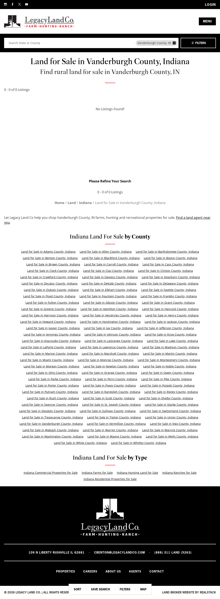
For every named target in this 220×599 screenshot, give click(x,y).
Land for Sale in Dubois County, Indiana (51, 290)
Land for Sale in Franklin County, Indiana (169, 296)
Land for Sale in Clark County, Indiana (53, 271)
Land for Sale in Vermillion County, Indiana (116, 424)
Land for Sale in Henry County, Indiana (172, 315)
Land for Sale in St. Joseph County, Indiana (111, 405)
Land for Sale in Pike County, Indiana (166, 379)
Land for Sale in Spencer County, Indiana (50, 405)
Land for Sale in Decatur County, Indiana (49, 283)
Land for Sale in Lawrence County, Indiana (109, 347)
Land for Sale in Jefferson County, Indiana (165, 328)
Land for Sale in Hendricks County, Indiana (112, 315)
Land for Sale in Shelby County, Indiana (166, 398)
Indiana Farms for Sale (97, 473)
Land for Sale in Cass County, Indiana (168, 264)
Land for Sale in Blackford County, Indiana (111, 258)
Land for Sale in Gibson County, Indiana (110, 303)
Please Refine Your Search (110, 181)
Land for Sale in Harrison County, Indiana (50, 315)
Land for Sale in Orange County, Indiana (109, 373)
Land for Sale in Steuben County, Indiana (47, 411)
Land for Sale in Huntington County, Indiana (110, 322)
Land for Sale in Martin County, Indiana (170, 354)
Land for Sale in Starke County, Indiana (171, 405)
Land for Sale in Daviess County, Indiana (110, 277)
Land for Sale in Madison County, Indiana (170, 347)
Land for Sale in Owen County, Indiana (167, 373)
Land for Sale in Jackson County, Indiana (172, 322)
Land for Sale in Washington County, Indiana (52, 436)
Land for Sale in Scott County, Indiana (109, 398)
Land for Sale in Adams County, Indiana (48, 252)
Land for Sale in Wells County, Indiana (172, 436)
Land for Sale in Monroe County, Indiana (106, 360)
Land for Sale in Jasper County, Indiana (53, 328)
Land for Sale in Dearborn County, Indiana (171, 277)
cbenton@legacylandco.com (119, 552)
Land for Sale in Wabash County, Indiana (51, 430)
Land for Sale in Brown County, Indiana (53, 264)
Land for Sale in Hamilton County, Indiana (109, 309)
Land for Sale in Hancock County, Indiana (170, 309)
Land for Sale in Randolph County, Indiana (111, 392)
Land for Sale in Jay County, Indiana (108, 328)
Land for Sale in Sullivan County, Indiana (108, 411)
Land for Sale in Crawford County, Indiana (49, 277)
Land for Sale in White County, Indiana (80, 443)
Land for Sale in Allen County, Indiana (106, 252)
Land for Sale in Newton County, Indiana (111, 366)
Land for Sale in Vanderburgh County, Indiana (51, 424)
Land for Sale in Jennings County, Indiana (52, 334)
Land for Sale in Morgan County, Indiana (51, 366)
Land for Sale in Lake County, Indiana (172, 341)
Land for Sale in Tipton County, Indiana (114, 417)
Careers (90, 571)
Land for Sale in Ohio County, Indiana (52, 373)
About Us (113, 571)
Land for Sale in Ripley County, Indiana (171, 392)
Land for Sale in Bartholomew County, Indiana (167, 252)
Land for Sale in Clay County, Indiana (108, 271)
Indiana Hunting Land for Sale (137, 473)
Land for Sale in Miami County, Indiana (47, 360)
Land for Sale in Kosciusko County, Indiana (51, 341)
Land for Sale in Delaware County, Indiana (169, 283)
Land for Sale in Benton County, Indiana (50, 258)
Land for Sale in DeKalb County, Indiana (109, 283)
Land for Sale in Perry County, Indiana (111, 379)
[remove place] (174, 43)
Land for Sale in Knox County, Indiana (171, 334)
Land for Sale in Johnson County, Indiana (113, 334)
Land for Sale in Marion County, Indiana (50, 354)
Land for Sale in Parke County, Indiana (54, 379)
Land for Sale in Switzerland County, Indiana (170, 411)
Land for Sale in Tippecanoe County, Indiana (52, 417)
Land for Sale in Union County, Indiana (171, 417)
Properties (65, 571)
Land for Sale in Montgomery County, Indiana (169, 360)
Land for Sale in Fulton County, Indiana (52, 303)
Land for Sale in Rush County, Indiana (53, 398)
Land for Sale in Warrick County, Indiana (170, 430)
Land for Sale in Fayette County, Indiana (168, 290)
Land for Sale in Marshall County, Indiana (110, 354)
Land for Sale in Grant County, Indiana (168, 303)
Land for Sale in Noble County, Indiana (169, 366)
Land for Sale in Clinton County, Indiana (165, 271)
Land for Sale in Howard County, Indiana (48, 322)
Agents (135, 571)
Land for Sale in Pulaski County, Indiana (167, 385)
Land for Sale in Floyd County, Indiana (49, 296)
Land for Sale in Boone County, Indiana (170, 258)
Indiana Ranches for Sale (179, 473)
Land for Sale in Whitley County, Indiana (138, 443)
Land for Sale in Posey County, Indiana (109, 385)
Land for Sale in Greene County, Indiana (48, 309)
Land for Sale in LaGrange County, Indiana (114, 341)
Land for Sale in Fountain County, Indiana (108, 296)
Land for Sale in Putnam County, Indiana (50, 392)
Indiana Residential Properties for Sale (110, 479)
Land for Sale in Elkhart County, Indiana (110, 290)
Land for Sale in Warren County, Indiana (110, 430)
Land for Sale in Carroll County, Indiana (111, 264)
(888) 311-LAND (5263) (173, 552)
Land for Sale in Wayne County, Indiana (115, 436)
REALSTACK (208, 592)
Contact (157, 571)
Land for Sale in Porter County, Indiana (52, 385)
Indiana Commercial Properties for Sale (51, 473)
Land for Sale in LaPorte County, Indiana (48, 347)
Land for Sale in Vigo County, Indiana (175, 424)
